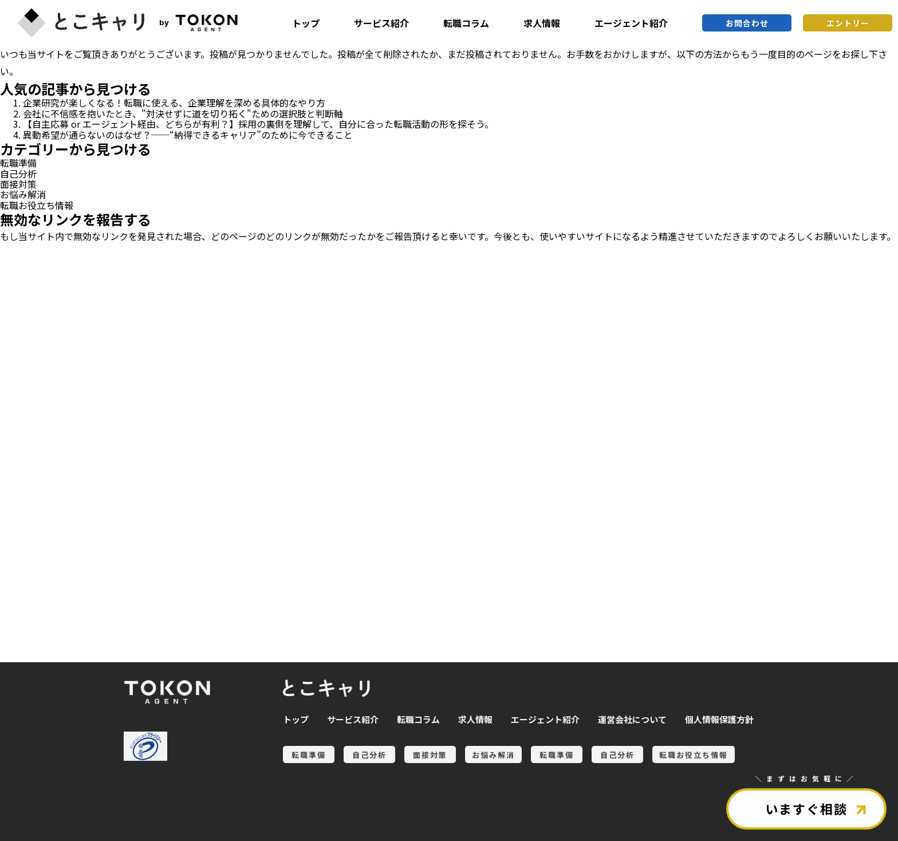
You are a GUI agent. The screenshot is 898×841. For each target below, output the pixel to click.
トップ (306, 23)
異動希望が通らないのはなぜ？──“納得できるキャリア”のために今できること (188, 135)
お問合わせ (747, 23)
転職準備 (18, 163)
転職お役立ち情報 (36, 205)
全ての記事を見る (68, 598)
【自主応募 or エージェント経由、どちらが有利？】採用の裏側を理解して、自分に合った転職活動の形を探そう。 (258, 124)
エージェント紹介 (631, 23)
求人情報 (541, 23)
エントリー (847, 23)
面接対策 (18, 184)
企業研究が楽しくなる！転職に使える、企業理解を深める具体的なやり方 (174, 102)
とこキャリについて (69, 637)
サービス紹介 (381, 23)
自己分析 (18, 173)
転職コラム (466, 23)
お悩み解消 (23, 194)
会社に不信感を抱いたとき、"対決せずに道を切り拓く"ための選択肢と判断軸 (183, 113)
